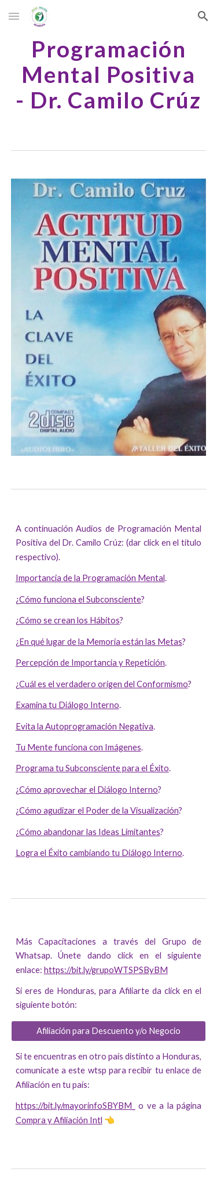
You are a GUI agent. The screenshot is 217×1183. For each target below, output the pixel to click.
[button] (14, 16)
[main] (109, 74)
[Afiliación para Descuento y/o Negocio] (109, 1031)
